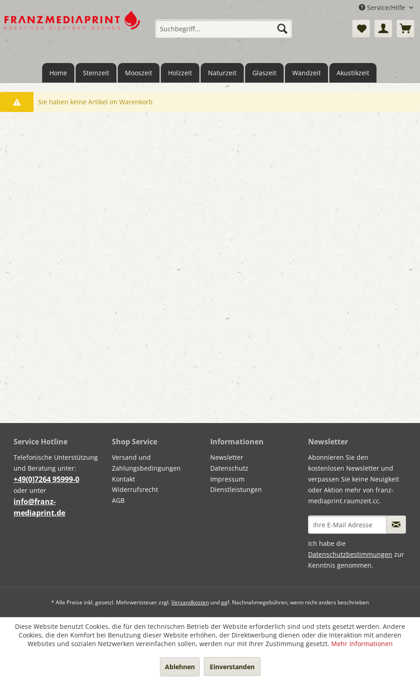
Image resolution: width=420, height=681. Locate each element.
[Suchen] (282, 28)
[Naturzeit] (222, 73)
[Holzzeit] (180, 73)
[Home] (58, 73)
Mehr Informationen (362, 643)
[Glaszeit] (264, 73)
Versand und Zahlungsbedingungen (146, 462)
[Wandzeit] (306, 73)
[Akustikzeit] (353, 73)
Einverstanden (232, 666)
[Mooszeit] (138, 73)
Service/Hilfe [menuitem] (383, 7)
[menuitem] (223, 28)
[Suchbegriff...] (223, 28)
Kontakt (123, 479)
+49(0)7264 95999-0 (46, 479)
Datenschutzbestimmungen (350, 554)
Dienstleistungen (236, 489)
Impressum (227, 479)
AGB (118, 500)
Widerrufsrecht (135, 489)
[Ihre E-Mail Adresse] (347, 525)
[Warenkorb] (405, 28)
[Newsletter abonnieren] (396, 525)
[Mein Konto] (383, 28)
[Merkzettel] (361, 28)
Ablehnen (180, 666)
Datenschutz (229, 468)
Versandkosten (190, 602)
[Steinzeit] (96, 73)
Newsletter (226, 457)
